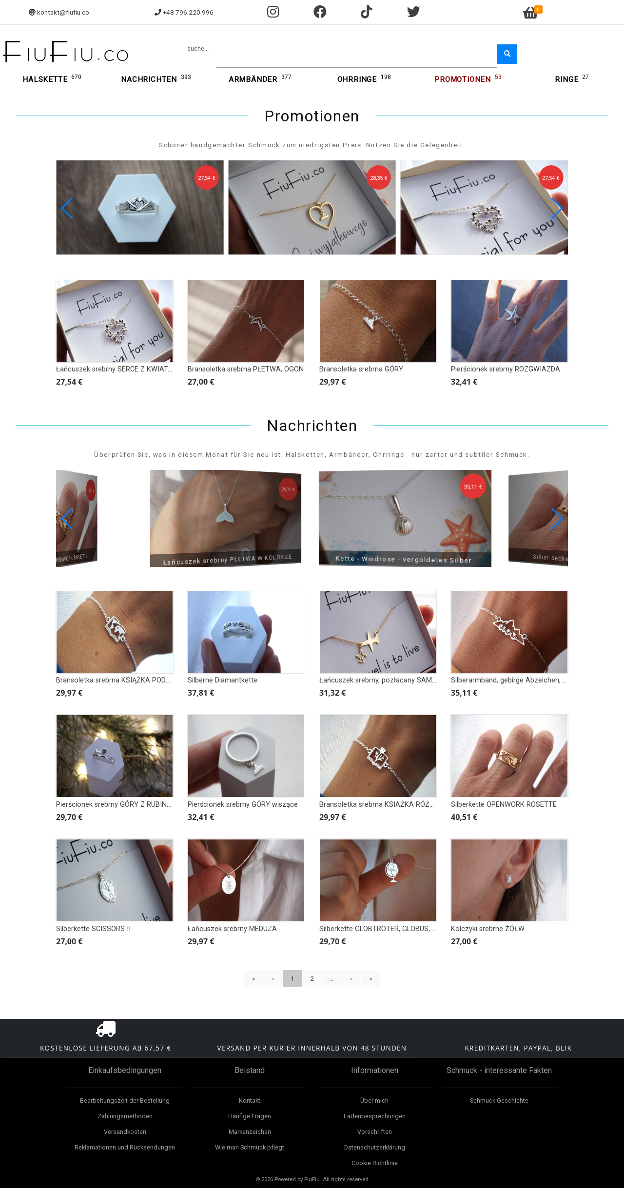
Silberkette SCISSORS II (93, 929)
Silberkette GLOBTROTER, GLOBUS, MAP (383, 929)
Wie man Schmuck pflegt (249, 1147)
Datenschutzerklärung (374, 1147)
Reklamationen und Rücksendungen (125, 1147)
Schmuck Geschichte (499, 1100)
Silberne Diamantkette (222, 680)
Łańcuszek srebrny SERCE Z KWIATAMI (118, 369)
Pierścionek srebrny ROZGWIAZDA (505, 369)
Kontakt (249, 1100)
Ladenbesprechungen (375, 1116)
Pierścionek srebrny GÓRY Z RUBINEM (116, 804)
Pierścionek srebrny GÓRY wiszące (243, 804)
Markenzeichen (250, 1131)
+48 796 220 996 (188, 12)
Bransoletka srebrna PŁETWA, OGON (246, 369)
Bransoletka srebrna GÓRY (361, 369)
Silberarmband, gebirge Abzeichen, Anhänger (522, 680)
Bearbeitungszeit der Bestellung (125, 1100)
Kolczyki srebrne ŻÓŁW (488, 929)
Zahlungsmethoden (125, 1116)
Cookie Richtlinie (374, 1163)
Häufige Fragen (249, 1116)
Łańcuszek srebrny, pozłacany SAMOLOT (384, 680)
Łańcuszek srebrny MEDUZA (232, 929)
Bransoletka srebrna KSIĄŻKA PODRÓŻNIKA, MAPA (137, 680)
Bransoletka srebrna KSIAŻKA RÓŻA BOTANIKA (394, 804)
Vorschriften (374, 1131)
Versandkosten (125, 1131)
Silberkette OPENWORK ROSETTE (504, 804)
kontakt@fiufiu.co (63, 12)
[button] (556, 208)
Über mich (374, 1100)
